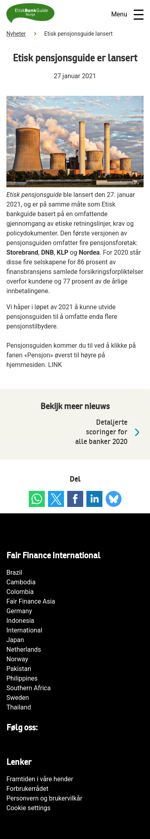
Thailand (18, 707)
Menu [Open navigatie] (127, 15)
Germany (19, 611)
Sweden (17, 697)
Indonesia (20, 620)
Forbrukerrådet (27, 788)
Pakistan (18, 669)
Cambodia (21, 582)
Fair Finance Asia (30, 601)
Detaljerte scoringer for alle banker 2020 (109, 432)
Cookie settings (28, 808)
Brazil (14, 572)
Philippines (22, 678)
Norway (17, 659)
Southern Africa (28, 688)
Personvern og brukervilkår (44, 798)
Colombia (20, 592)
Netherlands (23, 649)
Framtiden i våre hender (39, 779)
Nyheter (16, 33)
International (24, 630)
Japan (15, 640)
